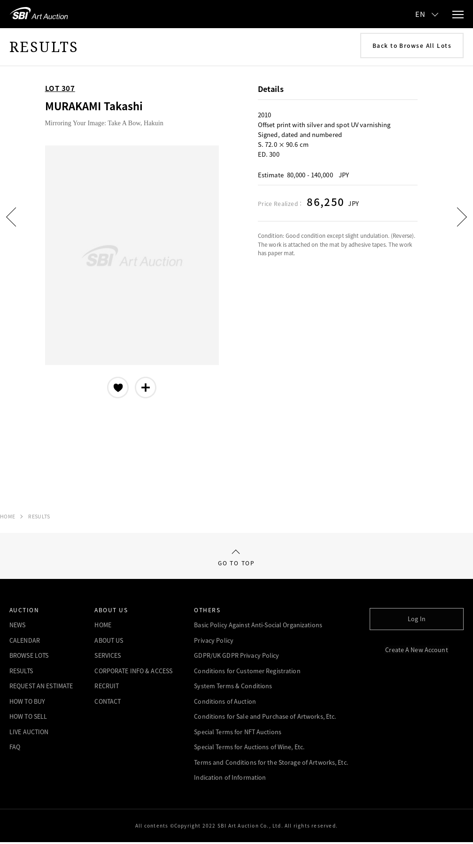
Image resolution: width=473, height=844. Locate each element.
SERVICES (107, 657)
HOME (7, 516)
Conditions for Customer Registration (247, 673)
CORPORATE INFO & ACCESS (133, 673)
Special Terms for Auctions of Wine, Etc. (249, 749)
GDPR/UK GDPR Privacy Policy (236, 657)
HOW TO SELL (28, 718)
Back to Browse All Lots (411, 45)
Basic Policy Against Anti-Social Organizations (258, 627)
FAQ (14, 749)
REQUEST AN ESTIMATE (41, 688)
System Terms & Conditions (233, 688)
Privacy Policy (213, 642)
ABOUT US (108, 642)
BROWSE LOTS (28, 657)
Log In (417, 619)
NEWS (17, 627)
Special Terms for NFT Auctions (237, 734)
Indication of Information (230, 779)
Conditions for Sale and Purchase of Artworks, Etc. (265, 718)
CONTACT (107, 703)
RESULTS (39, 516)
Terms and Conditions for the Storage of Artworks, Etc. (271, 764)
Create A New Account (416, 649)
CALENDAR (24, 642)
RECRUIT (106, 688)
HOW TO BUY (27, 703)
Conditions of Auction (225, 703)
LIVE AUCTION (28, 734)
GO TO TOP (236, 559)
